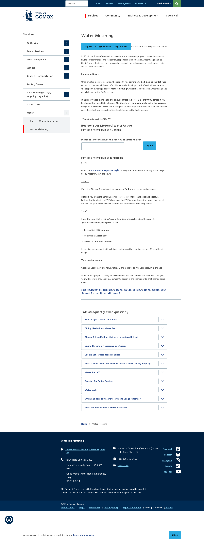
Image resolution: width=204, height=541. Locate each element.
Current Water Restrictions (45, 121)
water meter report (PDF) (104, 170)
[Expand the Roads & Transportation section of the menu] (66, 76)
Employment (124, 3)
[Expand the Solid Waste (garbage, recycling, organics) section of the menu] (66, 94)
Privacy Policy (111, 507)
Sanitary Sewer (34, 84)
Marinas (30, 68)
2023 (107, 289)
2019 (144, 289)
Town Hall (172, 15)
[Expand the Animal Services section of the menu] (66, 51)
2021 (126, 289)
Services (93, 15)
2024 (95, 289)
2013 (115, 293)
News (99, 3)
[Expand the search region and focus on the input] (167, 3)
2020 (135, 289)
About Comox (68, 507)
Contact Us (140, 3)
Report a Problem (132, 507)
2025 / (84, 289)
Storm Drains (33, 105)
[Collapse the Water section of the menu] (66, 112)
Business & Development (143, 15)
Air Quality (32, 43)
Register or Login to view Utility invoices (106, 47)
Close (175, 535)
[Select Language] (76, 3)
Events (109, 3)
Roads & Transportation (39, 76)
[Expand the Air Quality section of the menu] (66, 43)
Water (30, 113)
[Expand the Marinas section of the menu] (66, 67)
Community (112, 15)
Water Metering (39, 129)
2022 (116, 289)
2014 (106, 293)
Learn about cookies (83, 535)
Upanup (169, 507)
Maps (82, 507)
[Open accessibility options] (9, 519)
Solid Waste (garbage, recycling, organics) (38, 95)
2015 (96, 293)
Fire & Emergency (36, 60)
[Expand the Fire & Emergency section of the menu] (66, 59)
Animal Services (35, 51)
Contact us (123, 465)
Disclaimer (94, 507)
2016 (87, 293)
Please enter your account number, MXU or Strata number (111, 139)
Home (84, 423)
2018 (154, 289)
